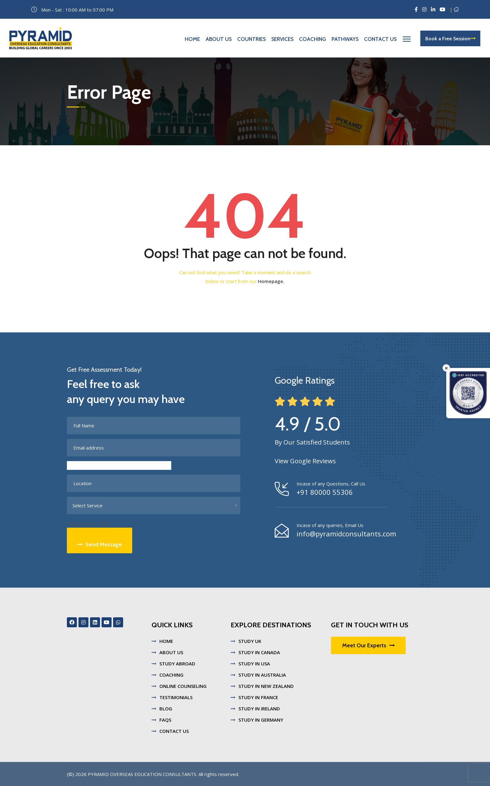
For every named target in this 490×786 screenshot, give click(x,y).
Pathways (345, 39)
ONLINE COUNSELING (183, 686)
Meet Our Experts (368, 645)
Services (282, 39)
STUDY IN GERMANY (260, 720)
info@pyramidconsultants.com (346, 534)
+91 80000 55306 (325, 492)
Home (192, 39)
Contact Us (380, 39)
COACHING (171, 675)
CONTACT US (174, 731)
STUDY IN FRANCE (258, 697)
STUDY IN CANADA (259, 652)
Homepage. (271, 281)
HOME (166, 641)
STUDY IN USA (254, 663)
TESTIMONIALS (175, 697)
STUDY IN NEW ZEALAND (266, 686)
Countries (251, 39)
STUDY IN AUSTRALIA (262, 675)
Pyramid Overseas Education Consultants (142, 774)
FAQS (165, 720)
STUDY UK (249, 641)
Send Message (99, 544)
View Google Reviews (305, 461)
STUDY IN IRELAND (259, 708)
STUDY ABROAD (177, 663)
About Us (219, 39)
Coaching (312, 39)
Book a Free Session (450, 39)
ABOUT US (171, 652)
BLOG (165, 708)
